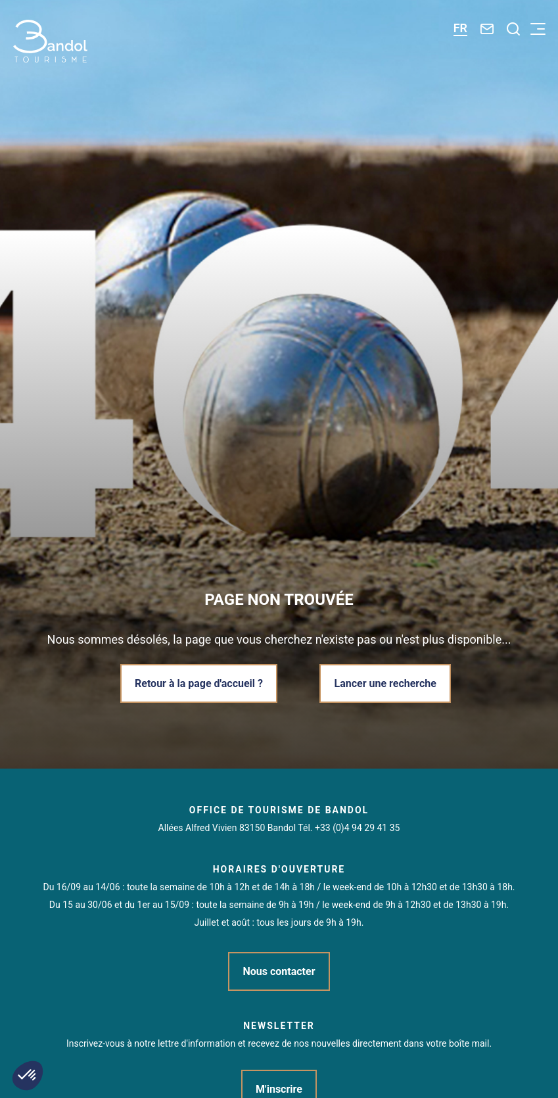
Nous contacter (279, 971)
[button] (27, 1075)
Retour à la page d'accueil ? (199, 683)
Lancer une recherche (385, 683)
